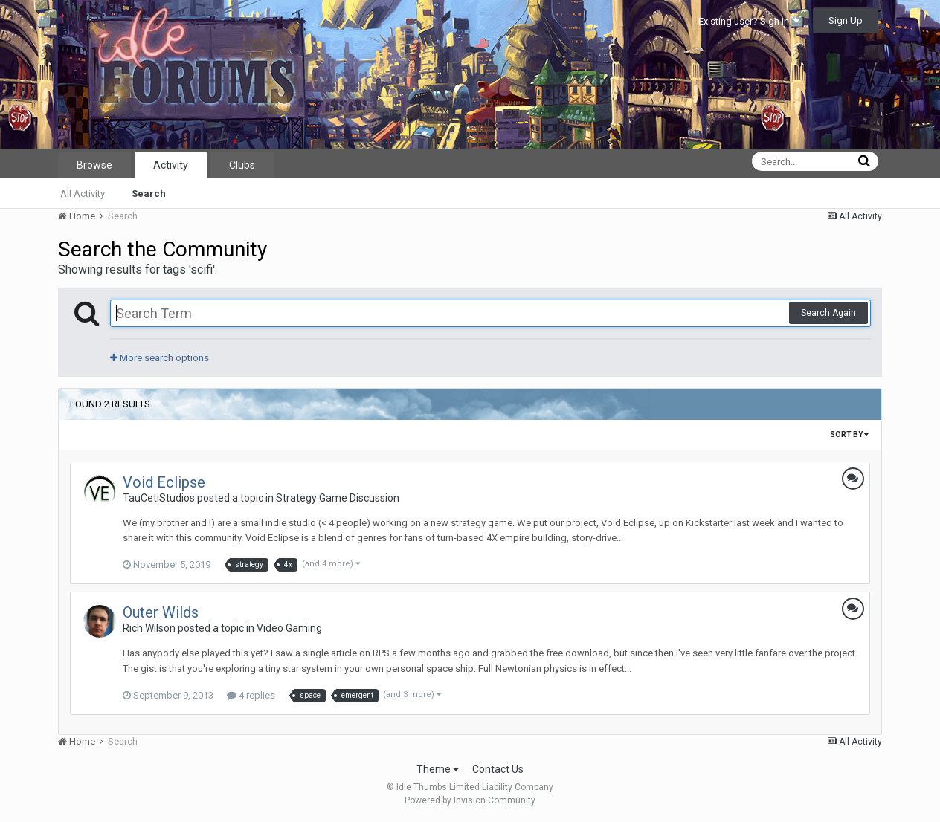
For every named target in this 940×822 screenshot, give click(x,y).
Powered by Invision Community (470, 800)
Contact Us (498, 769)
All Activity (82, 193)
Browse (94, 165)
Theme (437, 769)
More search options (159, 357)
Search (149, 193)
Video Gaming (289, 628)
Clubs (242, 165)
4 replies (251, 695)
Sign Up (845, 20)
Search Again (828, 313)
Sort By (849, 434)
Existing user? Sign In (748, 21)
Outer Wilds (161, 612)
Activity (170, 165)
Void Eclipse (164, 482)
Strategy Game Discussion (337, 498)
